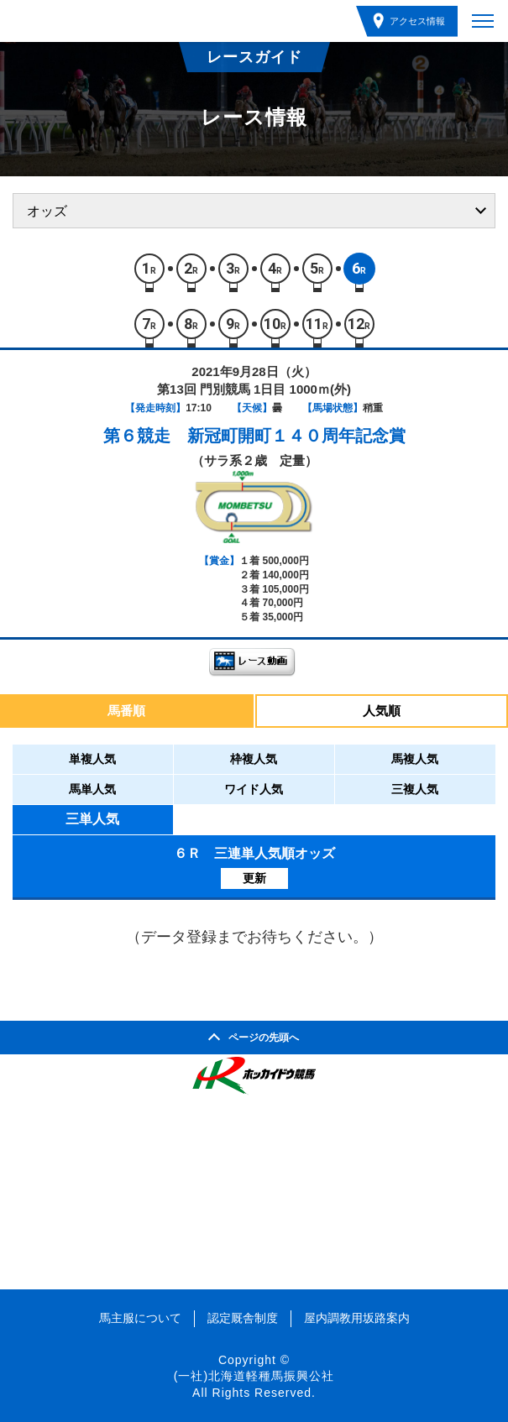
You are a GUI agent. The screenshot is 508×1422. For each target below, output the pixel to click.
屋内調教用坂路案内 (357, 1318)
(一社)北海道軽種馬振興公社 (254, 1376)
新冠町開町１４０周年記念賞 (296, 435)
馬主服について (140, 1318)
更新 (254, 878)
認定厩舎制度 (242, 1318)
